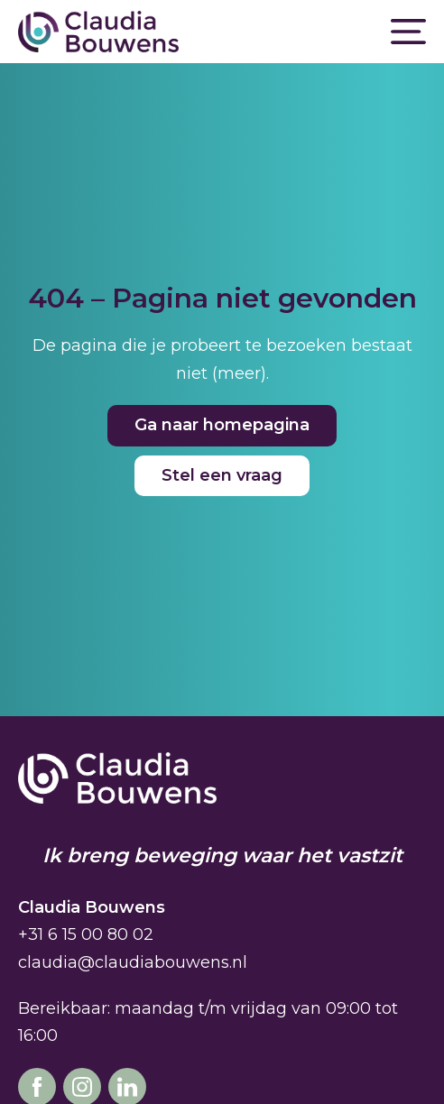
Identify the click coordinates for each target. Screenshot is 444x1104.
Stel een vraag (222, 475)
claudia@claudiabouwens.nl (132, 962)
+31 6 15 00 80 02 (85, 934)
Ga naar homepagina (222, 425)
